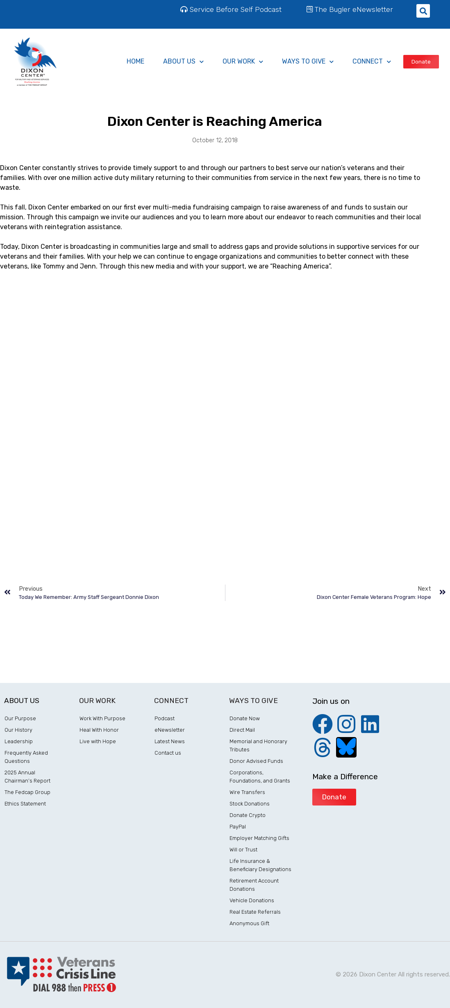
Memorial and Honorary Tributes (258, 745)
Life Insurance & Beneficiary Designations (260, 865)
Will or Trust (243, 849)
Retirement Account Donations (254, 885)
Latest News (170, 741)
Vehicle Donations (252, 900)
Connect (371, 61)
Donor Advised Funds (256, 761)
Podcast (165, 718)
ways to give (308, 61)
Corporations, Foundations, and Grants (260, 776)
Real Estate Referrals (255, 912)
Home (135, 61)
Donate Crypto (248, 815)
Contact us (168, 753)
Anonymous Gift (249, 923)
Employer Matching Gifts (259, 838)
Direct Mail (242, 730)
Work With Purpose (102, 718)
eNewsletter (170, 730)
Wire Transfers (247, 792)
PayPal (238, 827)
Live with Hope (98, 741)
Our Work (243, 61)
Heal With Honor (99, 730)
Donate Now (245, 718)
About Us (183, 61)
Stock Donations (250, 804)
